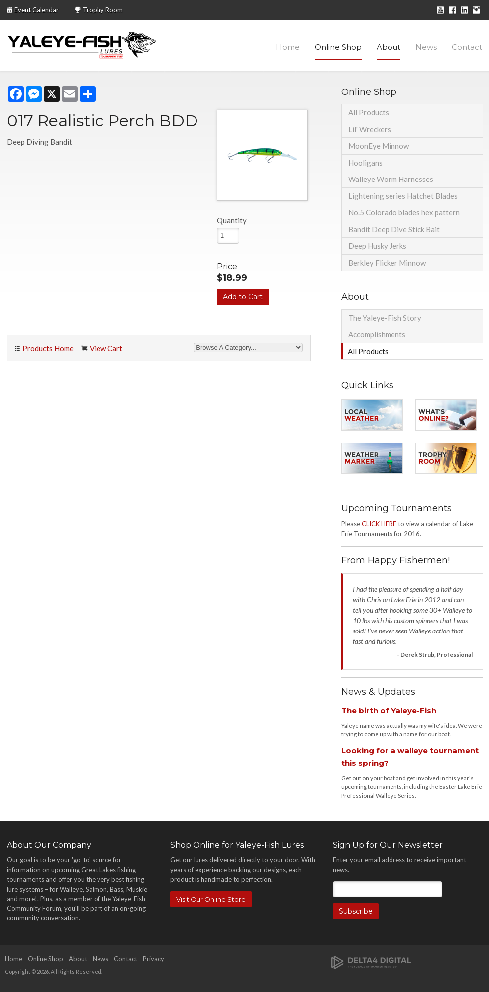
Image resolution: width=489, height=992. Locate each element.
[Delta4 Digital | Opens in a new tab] (371, 961)
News (426, 47)
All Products (368, 112)
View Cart (106, 348)
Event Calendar (36, 10)
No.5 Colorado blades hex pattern (404, 212)
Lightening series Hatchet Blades (403, 195)
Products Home (48, 348)
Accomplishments (376, 334)
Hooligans (365, 162)
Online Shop (338, 47)
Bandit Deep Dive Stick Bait (394, 229)
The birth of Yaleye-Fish (388, 710)
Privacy (153, 959)
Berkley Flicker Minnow (387, 262)
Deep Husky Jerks (377, 245)
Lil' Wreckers (369, 129)
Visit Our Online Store (211, 899)
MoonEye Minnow (378, 145)
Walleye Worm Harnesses (390, 179)
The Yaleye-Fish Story (384, 317)
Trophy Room (103, 10)
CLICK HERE (379, 524)
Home (288, 47)
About (388, 47)
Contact (467, 47)
